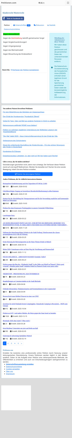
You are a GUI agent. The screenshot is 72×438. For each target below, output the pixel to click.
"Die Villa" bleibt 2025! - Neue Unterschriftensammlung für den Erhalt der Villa (30, 164)
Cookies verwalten (13, 397)
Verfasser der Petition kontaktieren (25, 98)
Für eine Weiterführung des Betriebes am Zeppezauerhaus (23, 140)
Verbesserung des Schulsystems (14, 168)
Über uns (9, 399)
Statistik (51, 53)
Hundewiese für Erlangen (12, 179)
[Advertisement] (36, 23)
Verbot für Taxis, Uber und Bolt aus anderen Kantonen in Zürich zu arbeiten (29, 149)
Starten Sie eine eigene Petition (28, 202)
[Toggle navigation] (68, 3)
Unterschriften (21, 53)
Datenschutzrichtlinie (12, 57)
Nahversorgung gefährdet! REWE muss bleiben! (20, 153)
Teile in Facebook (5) (12, 46)
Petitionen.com (8, 2)
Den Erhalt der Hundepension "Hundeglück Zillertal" (21, 144)
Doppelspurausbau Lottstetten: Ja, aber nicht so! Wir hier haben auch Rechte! (30, 184)
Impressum (10, 402)
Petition (7, 53)
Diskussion (39, 53)
